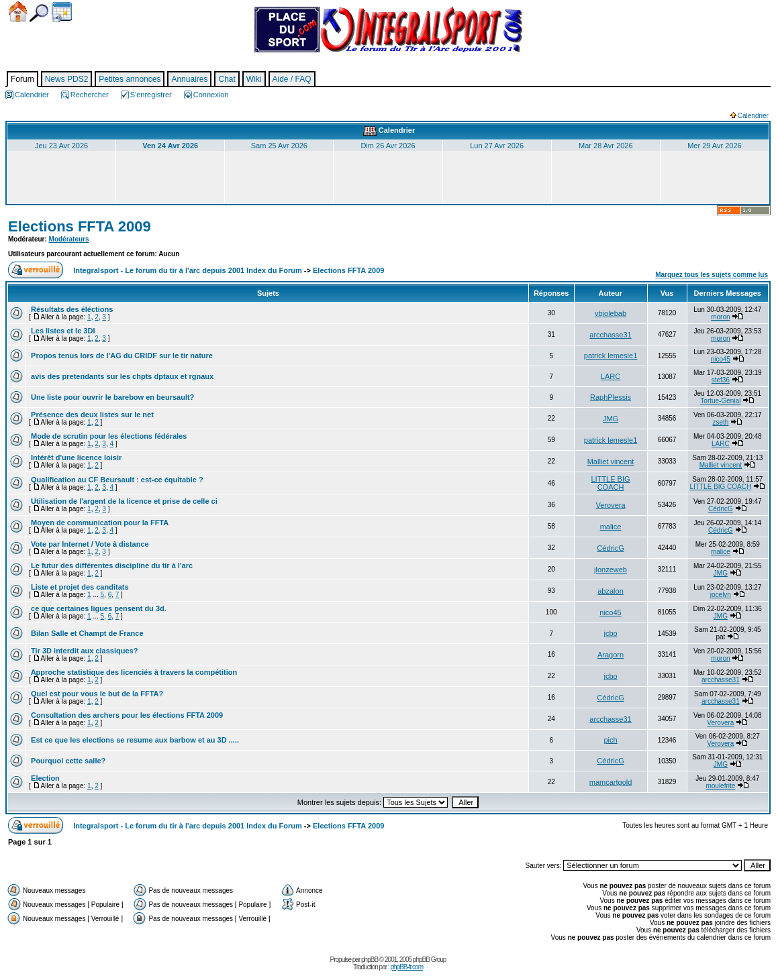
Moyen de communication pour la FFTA (98, 523)
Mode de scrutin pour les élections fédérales (108, 436)
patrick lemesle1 (610, 355)
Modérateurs (69, 239)
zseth (720, 422)
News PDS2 (67, 79)
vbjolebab (610, 313)
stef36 (721, 380)
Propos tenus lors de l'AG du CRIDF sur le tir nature (121, 355)
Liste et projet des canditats (79, 587)
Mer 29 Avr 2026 (714, 146)
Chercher (39, 13)
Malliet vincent (610, 461)
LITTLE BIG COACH (610, 483)
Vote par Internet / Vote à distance (89, 544)
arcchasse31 (610, 335)
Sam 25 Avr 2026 (279, 146)
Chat (226, 79)
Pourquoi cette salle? (67, 761)
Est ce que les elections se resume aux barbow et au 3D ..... (134, 740)
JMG (610, 419)
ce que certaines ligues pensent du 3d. (97, 608)
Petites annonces (129, 79)
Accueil (18, 11)
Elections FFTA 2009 (79, 226)
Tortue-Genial (720, 400)
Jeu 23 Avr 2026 (61, 146)
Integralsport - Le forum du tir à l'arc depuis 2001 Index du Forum (187, 270)
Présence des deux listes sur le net (91, 415)
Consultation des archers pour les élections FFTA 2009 (126, 715)
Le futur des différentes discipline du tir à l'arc (111, 565)
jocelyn (720, 594)
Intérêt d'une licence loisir (75, 457)
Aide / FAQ (292, 79)
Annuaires (189, 79)
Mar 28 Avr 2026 (606, 146)
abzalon (610, 591)
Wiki (254, 79)
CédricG (720, 508)
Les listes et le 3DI (62, 331)
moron (720, 317)
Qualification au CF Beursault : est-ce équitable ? (116, 480)
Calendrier (62, 12)
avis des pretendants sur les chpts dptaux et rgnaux (121, 376)
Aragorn (610, 655)
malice (611, 527)
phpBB (369, 959)
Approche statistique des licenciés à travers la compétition (133, 672)
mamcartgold (610, 782)
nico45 (720, 359)
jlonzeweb (610, 569)
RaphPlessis (610, 397)
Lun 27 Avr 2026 (497, 146)
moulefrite (720, 786)
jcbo (610, 633)
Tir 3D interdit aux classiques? (83, 651)
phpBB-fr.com (406, 967)
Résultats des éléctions (71, 309)
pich (610, 740)
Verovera (611, 505)
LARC (610, 376)
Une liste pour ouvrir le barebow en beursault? (111, 397)
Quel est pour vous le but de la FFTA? (96, 694)
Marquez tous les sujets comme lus (711, 274)
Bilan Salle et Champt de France (86, 633)
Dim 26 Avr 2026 (387, 146)
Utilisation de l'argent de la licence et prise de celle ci (123, 501)
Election (44, 778)
